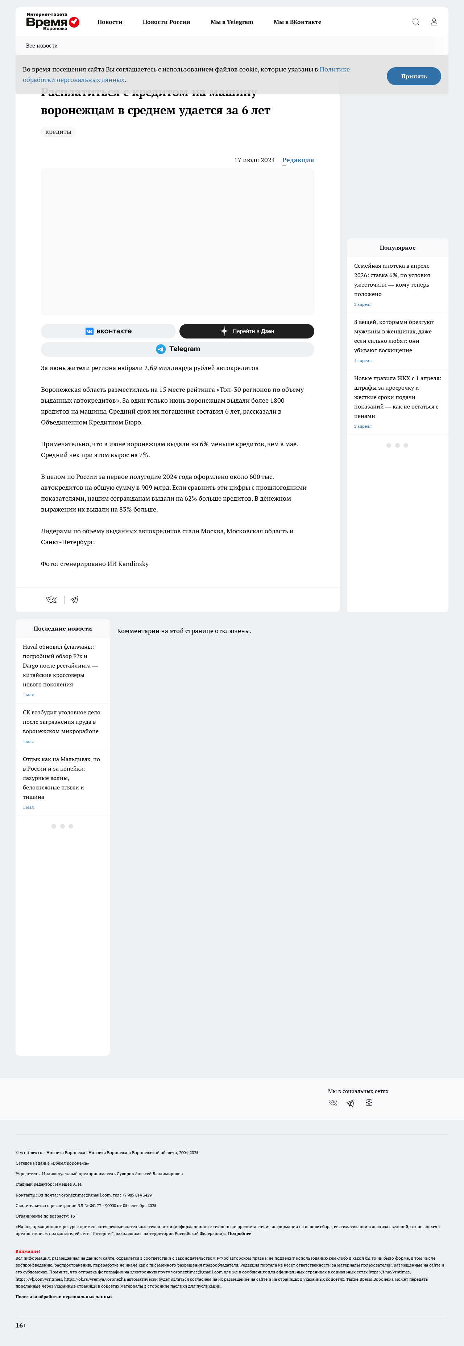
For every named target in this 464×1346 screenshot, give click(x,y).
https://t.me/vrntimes (389, 1272)
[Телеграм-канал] (177, 349)
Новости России (166, 21)
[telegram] (77, 600)
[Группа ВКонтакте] (108, 331)
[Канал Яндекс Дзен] (246, 331)
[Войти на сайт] (434, 22)
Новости (110, 21)
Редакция (298, 160)
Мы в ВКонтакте (298, 21)
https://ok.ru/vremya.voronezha (95, 1279)
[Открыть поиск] (416, 22)
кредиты (58, 131)
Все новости (42, 45)
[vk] (52, 600)
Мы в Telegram (232, 21)
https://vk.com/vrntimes (39, 1279)
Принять (414, 76)
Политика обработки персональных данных (64, 1296)
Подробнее (239, 1233)
